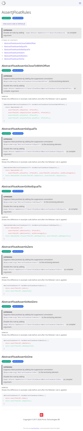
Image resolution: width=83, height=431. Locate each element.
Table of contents (10, 40)
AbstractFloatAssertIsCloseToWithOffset (20, 43)
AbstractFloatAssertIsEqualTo (15, 46)
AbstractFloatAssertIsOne (14, 59)
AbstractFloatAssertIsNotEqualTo (17, 49)
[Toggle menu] (80, 3)
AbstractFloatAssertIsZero (14, 53)
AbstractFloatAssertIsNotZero (15, 56)
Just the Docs (35, 428)
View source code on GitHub (14, 24)
